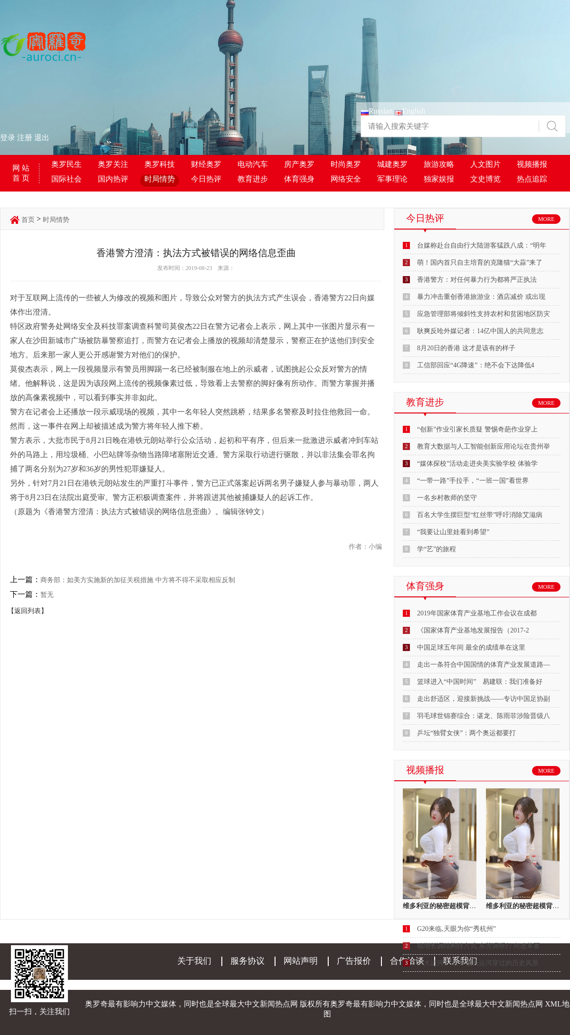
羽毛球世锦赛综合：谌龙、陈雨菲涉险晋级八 (483, 715)
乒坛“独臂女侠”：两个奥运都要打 (466, 733)
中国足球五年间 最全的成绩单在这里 (471, 647)
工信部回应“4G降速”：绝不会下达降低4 (475, 365)
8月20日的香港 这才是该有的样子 (466, 348)
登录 (7, 138)
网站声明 (301, 961)
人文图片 (485, 164)
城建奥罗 (392, 164)
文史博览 (485, 179)
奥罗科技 (159, 164)
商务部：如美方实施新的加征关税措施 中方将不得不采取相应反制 (137, 580)
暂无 (47, 594)
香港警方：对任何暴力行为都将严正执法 (477, 279)
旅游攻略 (439, 164)
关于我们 (194, 961)
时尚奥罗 (346, 164)
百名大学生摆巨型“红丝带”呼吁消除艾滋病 (479, 514)
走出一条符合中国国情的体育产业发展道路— (483, 664)
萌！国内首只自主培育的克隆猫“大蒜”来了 (479, 262)
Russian (377, 111)
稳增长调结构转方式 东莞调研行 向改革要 (478, 945)
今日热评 (206, 179)
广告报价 (354, 961)
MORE (546, 219)
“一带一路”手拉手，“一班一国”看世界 (473, 480)
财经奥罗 (206, 164)
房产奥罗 (299, 164)
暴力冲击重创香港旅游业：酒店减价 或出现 (481, 296)
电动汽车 (253, 164)
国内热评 (113, 179)
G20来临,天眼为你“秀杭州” (456, 928)
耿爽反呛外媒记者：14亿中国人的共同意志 (480, 331)
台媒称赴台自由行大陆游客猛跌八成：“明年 (481, 245)
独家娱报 (439, 179)
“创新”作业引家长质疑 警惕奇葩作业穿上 (477, 429)
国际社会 (66, 179)
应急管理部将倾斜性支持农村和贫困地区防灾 (483, 313)
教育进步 (253, 179)
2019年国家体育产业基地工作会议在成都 (477, 613)
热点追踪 (532, 179)
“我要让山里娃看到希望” (453, 532)
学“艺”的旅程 (436, 549)
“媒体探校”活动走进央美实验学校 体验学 (477, 463)
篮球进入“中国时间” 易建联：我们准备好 (479, 681)
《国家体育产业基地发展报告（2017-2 (473, 630)
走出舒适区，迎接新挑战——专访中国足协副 (483, 698)
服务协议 (247, 961)
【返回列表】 (28, 610)
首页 (28, 219)
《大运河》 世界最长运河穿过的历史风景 (478, 963)
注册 (24, 138)
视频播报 (532, 164)
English (410, 111)
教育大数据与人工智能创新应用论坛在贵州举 (483, 446)
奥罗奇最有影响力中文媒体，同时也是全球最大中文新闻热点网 (436, 1004)
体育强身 (299, 179)
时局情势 (159, 179)
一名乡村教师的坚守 (447, 497)
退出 (41, 138)
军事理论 (392, 179)
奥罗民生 (66, 164)
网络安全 (346, 179)
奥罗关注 (113, 164)
